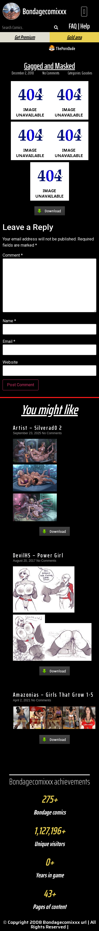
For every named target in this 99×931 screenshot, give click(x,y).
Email (9, 342)
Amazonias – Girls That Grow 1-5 (53, 694)
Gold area (74, 37)
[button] (84, 11)
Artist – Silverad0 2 (37, 427)
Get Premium (24, 37)
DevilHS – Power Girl (38, 555)
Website (10, 362)
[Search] (56, 27)
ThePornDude (65, 48)
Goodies (87, 73)
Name (9, 321)
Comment (13, 255)
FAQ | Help (79, 26)
